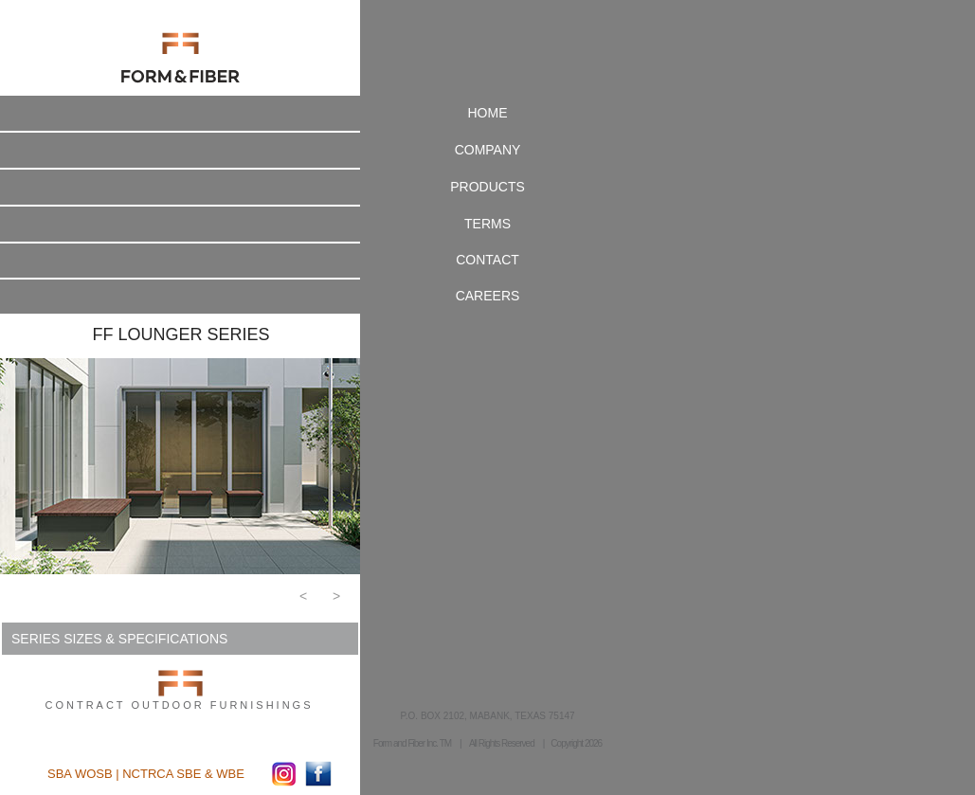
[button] (303, 601)
